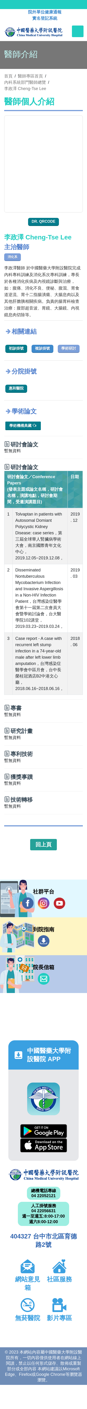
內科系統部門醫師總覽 (25, 82)
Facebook (28, 903)
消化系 (12, 257)
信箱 (43, 979)
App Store (43, 1145)
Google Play (43, 1131)
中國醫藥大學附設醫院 (43, 1174)
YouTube (59, 903)
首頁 (8, 76)
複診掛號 (42, 348)
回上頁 (43, 845)
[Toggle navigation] (78, 31)
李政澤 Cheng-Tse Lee (25, 88)
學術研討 (68, 348)
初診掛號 (16, 348)
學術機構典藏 (22, 425)
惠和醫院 (16, 388)
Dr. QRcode (43, 221)
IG (43, 903)
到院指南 (43, 941)
